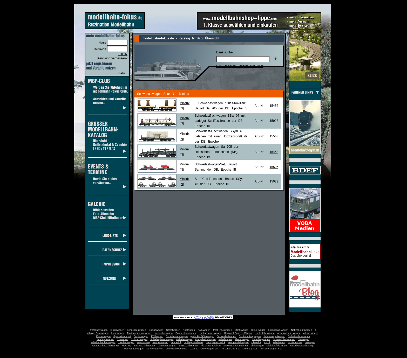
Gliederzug (279, 342)
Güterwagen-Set (209, 348)
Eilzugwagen (117, 330)
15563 (274, 136)
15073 (274, 181)
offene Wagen (310, 333)
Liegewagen (117, 333)
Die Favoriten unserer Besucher (239, 66)
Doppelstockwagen (185, 333)
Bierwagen (303, 339)
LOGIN (122, 54)
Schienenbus (295, 342)
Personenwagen (98, 330)
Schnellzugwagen (136, 330)
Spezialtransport (122, 336)
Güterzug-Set (249, 348)
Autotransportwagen (274, 336)
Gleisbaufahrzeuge (277, 345)
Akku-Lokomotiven (211, 345)
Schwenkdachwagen (284, 339)
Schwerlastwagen (226, 336)
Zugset (194, 348)
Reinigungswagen (134, 348)
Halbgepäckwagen (278, 330)
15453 (274, 152)
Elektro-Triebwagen (144, 345)
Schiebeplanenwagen (161, 339)
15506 (274, 167)
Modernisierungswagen (139, 333)
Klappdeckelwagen (205, 339)
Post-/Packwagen (222, 330)
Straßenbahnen (154, 348)
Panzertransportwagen (235, 345)
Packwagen (204, 330)
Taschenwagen (126, 342)
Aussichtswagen (164, 333)
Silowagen (122, 339)
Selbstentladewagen (299, 336)
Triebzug (126, 345)
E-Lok (267, 342)
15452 (274, 106)
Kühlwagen (157, 336)
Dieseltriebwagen (167, 345)
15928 (274, 121)
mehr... (122, 73)
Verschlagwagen (261, 339)
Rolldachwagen (139, 339)
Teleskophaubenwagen (103, 342)
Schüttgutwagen (105, 339)
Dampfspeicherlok (215, 342)
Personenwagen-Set (271, 348)
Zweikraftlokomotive (176, 348)
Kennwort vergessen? (112, 58)
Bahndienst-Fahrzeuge (302, 345)
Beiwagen (310, 342)
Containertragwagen (250, 336)
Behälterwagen (184, 339)
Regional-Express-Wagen (238, 333)
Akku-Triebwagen (188, 345)
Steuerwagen (258, 330)
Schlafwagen (173, 330)
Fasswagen (143, 342)
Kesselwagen (103, 336)
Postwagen (189, 330)
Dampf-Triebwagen (238, 342)
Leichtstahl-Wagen (265, 333)
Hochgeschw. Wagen (210, 333)
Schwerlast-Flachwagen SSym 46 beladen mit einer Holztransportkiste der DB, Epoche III (221, 136)
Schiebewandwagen (177, 336)
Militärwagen (241, 330)
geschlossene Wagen (289, 333)
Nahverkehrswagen (301, 330)
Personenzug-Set (230, 348)
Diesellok (256, 342)
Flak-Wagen (257, 345)
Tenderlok (176, 342)
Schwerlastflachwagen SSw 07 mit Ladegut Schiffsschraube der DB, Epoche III (220, 121)
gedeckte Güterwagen (202, 336)
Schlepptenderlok (193, 342)
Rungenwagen (160, 342)
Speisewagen (156, 330)
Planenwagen (242, 339)
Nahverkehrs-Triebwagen (105, 345)
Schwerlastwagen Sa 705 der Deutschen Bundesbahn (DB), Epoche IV (216, 152)
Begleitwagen (141, 336)
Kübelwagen (225, 339)
